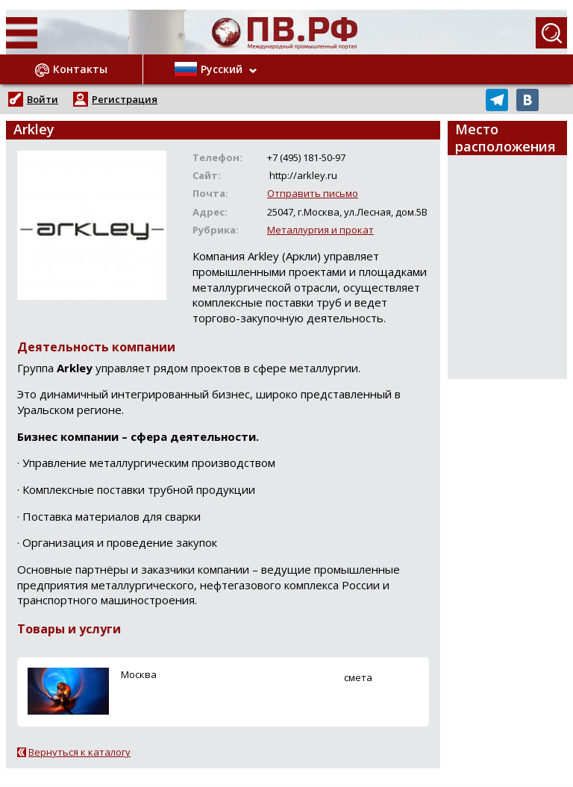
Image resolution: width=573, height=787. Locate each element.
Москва (139, 674)
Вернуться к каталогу (79, 752)
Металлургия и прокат (320, 229)
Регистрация (124, 99)
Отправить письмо (312, 193)
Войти (42, 99)
